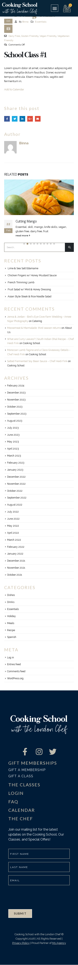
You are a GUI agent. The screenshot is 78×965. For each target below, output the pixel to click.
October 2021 (14, 574)
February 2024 (15, 385)
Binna (25, 21)
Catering (37, 321)
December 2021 (16, 560)
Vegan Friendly (48, 36)
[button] (54, 8)
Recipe (11, 630)
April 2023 (13, 448)
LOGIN (16, 793)
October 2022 (14, 490)
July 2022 (13, 511)
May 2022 (13, 525)
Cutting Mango (26, 221)
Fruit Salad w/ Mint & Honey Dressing (29, 289)
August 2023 (14, 420)
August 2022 (14, 504)
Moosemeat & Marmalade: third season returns (34, 327)
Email (38, 119)
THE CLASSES (24, 784)
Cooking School (31, 343)
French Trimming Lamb (21, 282)
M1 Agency (59, 943)
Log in (10, 657)
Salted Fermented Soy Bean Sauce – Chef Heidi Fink (37, 361)
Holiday (11, 616)
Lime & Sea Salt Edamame (23, 268)
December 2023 (16, 392)
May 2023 (13, 441)
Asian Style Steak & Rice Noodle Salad (29, 296)
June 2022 (13, 518)
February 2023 (15, 462)
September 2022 (16, 497)
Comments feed (16, 671)
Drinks (10, 602)
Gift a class (20, 776)
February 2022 (15, 546)
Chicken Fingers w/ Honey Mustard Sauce (32, 275)
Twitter (14, 119)
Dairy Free (14, 36)
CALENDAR (21, 810)
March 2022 (14, 539)
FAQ (13, 801)
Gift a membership (27, 770)
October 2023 (14, 406)
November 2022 (16, 483)
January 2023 (15, 469)
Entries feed (14, 664)
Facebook (7, 119)
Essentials (40, 21)
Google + (30, 119)
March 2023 (14, 455)
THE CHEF (20, 818)
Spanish (11, 637)
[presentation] (40, 896)
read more (23, 235)
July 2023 (13, 427)
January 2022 (15, 553)
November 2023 (16, 399)
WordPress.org (15, 678)
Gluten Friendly (29, 36)
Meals (10, 623)
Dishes (11, 595)
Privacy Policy (21, 943)
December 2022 (16, 476)
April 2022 (13, 532)
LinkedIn (22, 119)
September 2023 (16, 413)
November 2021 (16, 567)
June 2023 (13, 434)
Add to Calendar (14, 89)
